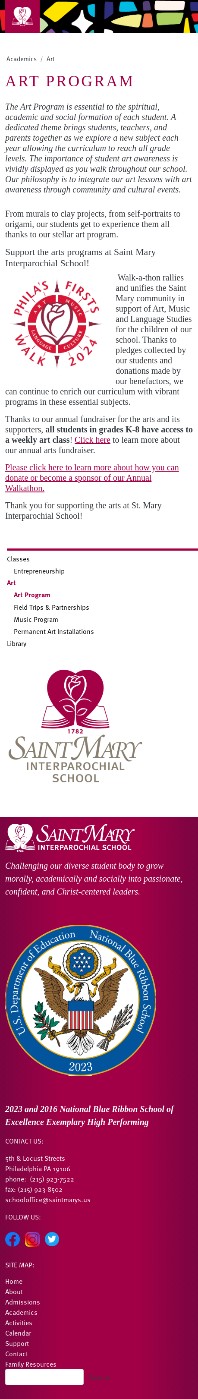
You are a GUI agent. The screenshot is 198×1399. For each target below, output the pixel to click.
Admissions (22, 1301)
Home (13, 1281)
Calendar (18, 1332)
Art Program (32, 594)
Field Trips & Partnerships (51, 606)
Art (51, 58)
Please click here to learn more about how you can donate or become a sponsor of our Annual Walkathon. (92, 478)
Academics (21, 58)
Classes (18, 558)
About (14, 1291)
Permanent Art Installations (54, 631)
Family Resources (31, 1363)
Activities (18, 1322)
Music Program (36, 619)
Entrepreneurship (39, 570)
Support (17, 1343)
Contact (16, 1353)
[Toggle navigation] (22, 16)
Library (16, 643)
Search (99, 1377)
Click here (92, 439)
